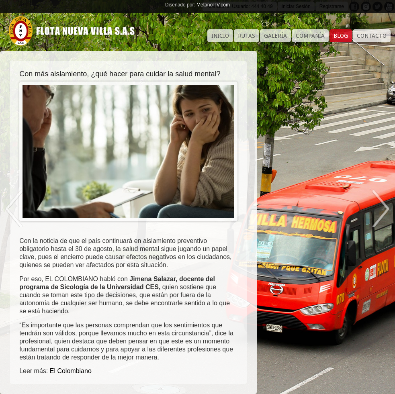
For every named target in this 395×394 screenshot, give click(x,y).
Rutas (246, 36)
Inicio (220, 36)
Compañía (310, 36)
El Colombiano (71, 370)
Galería (275, 36)
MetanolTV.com (213, 5)
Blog (341, 36)
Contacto (372, 36)
